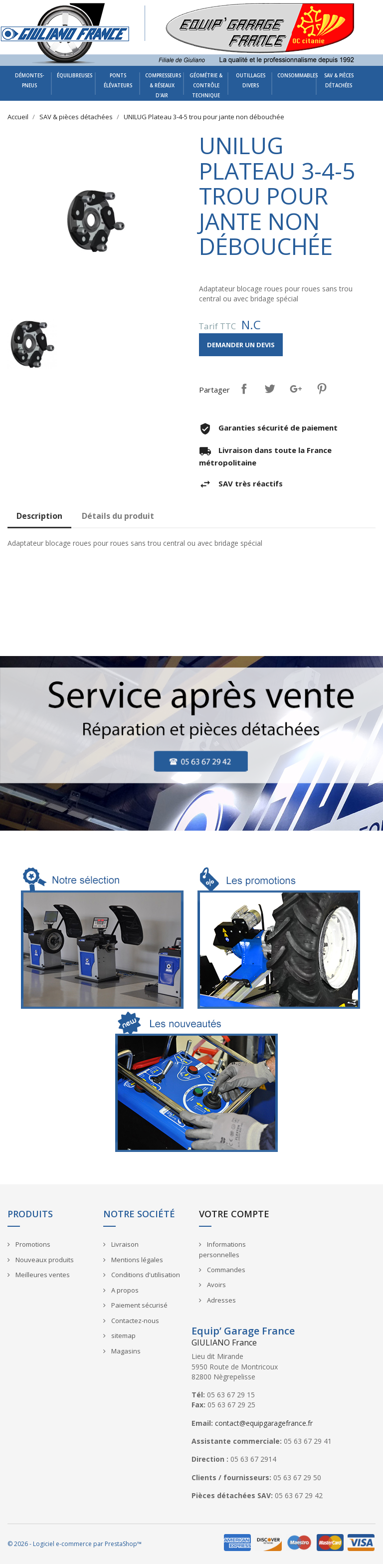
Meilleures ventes (42, 1274)
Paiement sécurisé (139, 1305)
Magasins (125, 1350)
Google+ (296, 389)
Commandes (225, 1269)
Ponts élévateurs (118, 80)
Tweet (270, 389)
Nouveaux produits (44, 1259)
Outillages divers (250, 80)
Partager (244, 389)
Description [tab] (39, 515)
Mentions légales (136, 1259)
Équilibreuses (74, 75)
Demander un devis (241, 344)
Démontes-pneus (29, 80)
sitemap (123, 1335)
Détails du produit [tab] (118, 515)
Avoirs (215, 1284)
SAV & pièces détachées (339, 80)
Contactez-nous (134, 1320)
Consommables (297, 75)
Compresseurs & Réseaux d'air (163, 85)
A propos (124, 1290)
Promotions (32, 1244)
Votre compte (234, 1214)
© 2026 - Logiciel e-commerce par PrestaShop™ (74, 1544)
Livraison (124, 1244)
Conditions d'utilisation (145, 1274)
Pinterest (322, 389)
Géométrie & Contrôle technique (206, 85)
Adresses (220, 1300)
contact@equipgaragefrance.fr (264, 1423)
